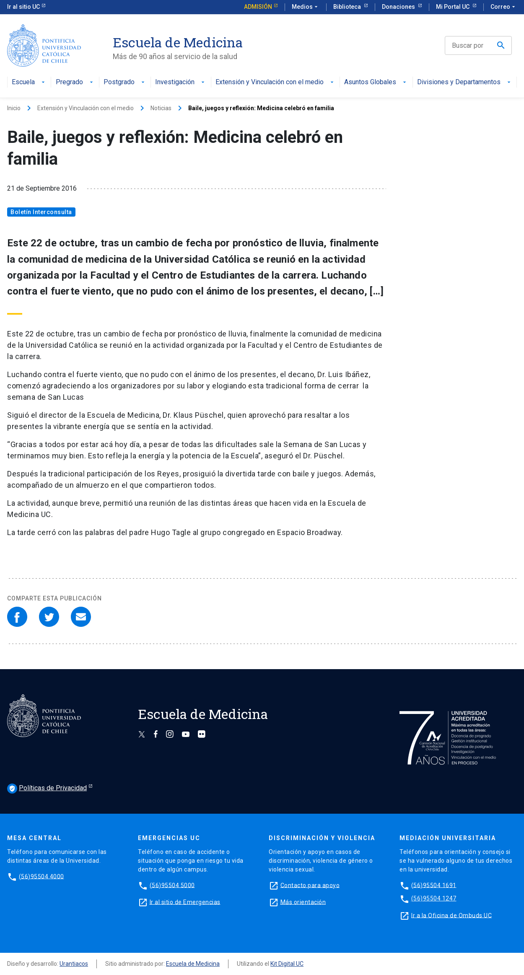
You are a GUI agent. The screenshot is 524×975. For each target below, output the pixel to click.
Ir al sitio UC (23, 6)
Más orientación (303, 901)
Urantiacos (74, 963)
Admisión (258, 6)
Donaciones (399, 6)
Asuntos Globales (376, 82)
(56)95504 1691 (434, 885)
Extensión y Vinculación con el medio (275, 82)
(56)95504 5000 (172, 885)
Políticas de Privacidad (47, 789)
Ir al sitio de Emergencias (185, 901)
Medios (305, 7)
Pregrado (75, 82)
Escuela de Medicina (193, 963)
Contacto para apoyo (310, 885)
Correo (503, 7)
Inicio (14, 108)
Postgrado (125, 82)
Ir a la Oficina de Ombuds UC (451, 915)
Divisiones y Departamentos (464, 82)
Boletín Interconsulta (41, 212)
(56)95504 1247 (434, 898)
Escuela (29, 82)
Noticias (160, 108)
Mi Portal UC (453, 6)
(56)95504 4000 (41, 876)
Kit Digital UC (287, 963)
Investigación (180, 82)
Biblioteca (347, 6)
